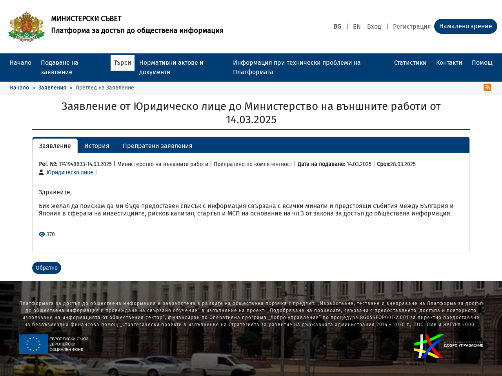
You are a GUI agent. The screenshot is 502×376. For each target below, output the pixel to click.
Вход (374, 26)
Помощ (482, 62)
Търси (122, 62)
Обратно (47, 268)
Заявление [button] (55, 146)
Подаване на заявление (59, 67)
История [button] (96, 146)
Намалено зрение (465, 26)
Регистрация (412, 26)
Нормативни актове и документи (171, 67)
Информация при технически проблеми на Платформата (297, 67)
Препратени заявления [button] (158, 146)
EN (357, 26)
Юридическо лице (66, 172)
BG (337, 26)
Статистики (410, 62)
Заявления (52, 87)
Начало (20, 62)
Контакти (449, 62)
